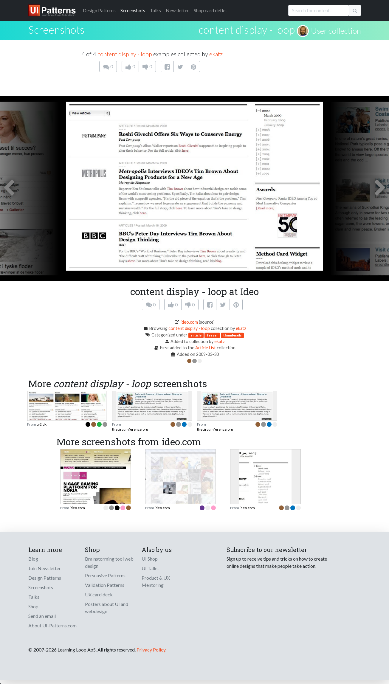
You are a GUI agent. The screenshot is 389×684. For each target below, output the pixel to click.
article (196, 335)
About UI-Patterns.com (52, 625)
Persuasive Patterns (105, 575)
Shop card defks (210, 10)
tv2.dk (42, 424)
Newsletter (177, 10)
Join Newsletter (44, 568)
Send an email (42, 616)
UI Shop (150, 559)
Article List (205, 347)
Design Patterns (44, 578)
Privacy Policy (151, 649)
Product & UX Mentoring (156, 581)
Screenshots (132, 10)
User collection (336, 30)
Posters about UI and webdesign (106, 607)
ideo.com (189, 322)
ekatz (216, 54)
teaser (212, 335)
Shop (33, 606)
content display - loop (247, 29)
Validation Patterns (104, 585)
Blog (33, 559)
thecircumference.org (130, 429)
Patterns (99, 10)
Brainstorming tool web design (109, 562)
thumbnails (232, 335)
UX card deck (99, 594)
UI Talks (150, 568)
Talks (155, 10)
